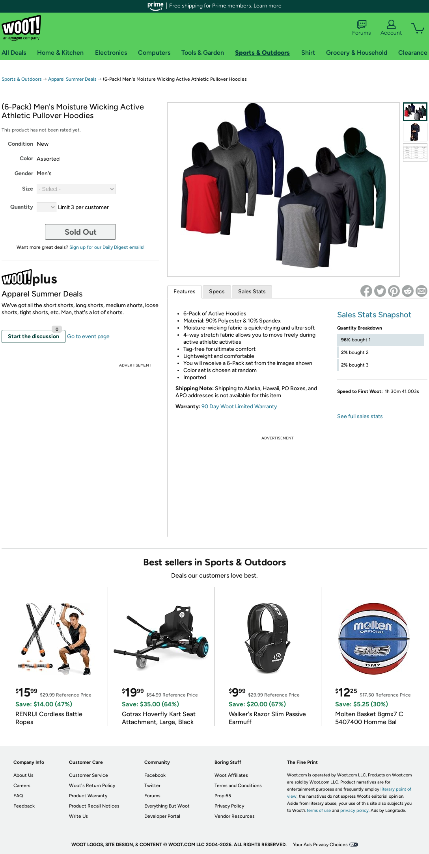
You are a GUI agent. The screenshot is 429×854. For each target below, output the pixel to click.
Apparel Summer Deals (72, 79)
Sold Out (81, 232)
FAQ (18, 795)
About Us (23, 775)
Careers (21, 785)
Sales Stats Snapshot (374, 314)
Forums (361, 28)
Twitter (152, 785)
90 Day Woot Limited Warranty (239, 406)
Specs (217, 291)
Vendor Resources (234, 816)
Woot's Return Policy (92, 785)
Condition (20, 144)
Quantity (21, 207)
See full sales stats (360, 416)
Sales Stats (252, 291)
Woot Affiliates (231, 775)
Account (391, 28)
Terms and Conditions (238, 785)
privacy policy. (354, 810)
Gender (24, 173)
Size (27, 188)
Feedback (24, 806)
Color (26, 158)
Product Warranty (88, 795)
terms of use (319, 810)
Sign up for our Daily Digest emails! (107, 247)
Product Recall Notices (94, 806)
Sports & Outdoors (22, 79)
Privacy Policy (229, 806)
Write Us (78, 816)
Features (184, 291)
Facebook (155, 775)
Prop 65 (222, 795)
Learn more (268, 5)
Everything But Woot (167, 806)
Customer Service (88, 775)
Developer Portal (162, 816)
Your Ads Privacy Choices (320, 844)
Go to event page (88, 336)
